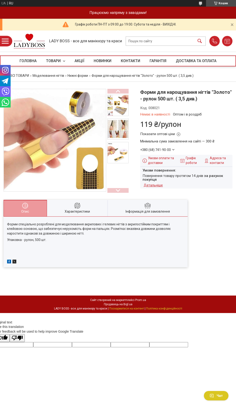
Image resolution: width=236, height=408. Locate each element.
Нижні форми (77, 75)
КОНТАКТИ (130, 61)
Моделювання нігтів (48, 75)
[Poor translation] (17, 338)
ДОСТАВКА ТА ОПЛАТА (196, 61)
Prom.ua (140, 300)
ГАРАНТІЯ (158, 61)
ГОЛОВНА (28, 61)
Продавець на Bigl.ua (118, 304)
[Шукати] (199, 41)
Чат (216, 396)
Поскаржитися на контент (126, 308)
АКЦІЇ (79, 61)
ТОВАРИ (54, 61)
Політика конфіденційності (164, 308)
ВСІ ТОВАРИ (19, 75)
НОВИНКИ (102, 61)
